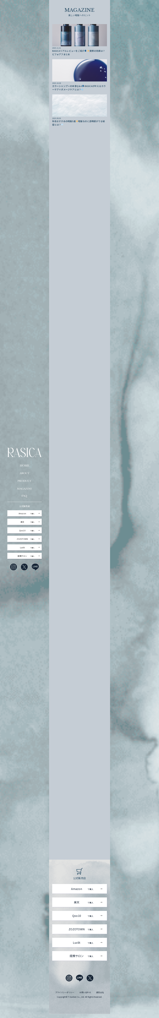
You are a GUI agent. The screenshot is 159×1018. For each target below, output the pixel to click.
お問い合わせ (85, 996)
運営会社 (100, 996)
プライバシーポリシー (64, 996)
